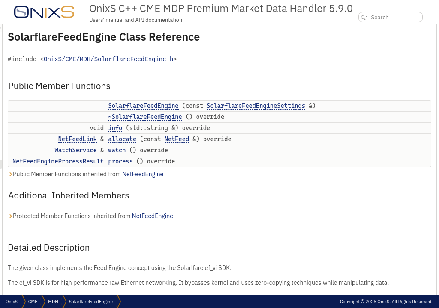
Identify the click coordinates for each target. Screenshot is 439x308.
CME (32, 302)
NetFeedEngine (250, 210)
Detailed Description (368, 104)
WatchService (183, 186)
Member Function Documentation (382, 142)
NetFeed (284, 166)
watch (224, 186)
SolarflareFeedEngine (250, 105)
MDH (53, 302)
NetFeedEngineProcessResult (165, 197)
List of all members (365, 189)
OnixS (12, 302)
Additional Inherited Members (379, 95)
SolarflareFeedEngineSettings (264, 114)
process (227, 197)
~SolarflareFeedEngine (252, 134)
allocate (229, 166)
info (222, 154)
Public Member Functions (374, 29)
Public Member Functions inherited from (193, 210)
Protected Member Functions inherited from (197, 252)
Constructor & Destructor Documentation (390, 113)
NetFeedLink (184, 166)
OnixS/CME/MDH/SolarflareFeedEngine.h (215, 60)
